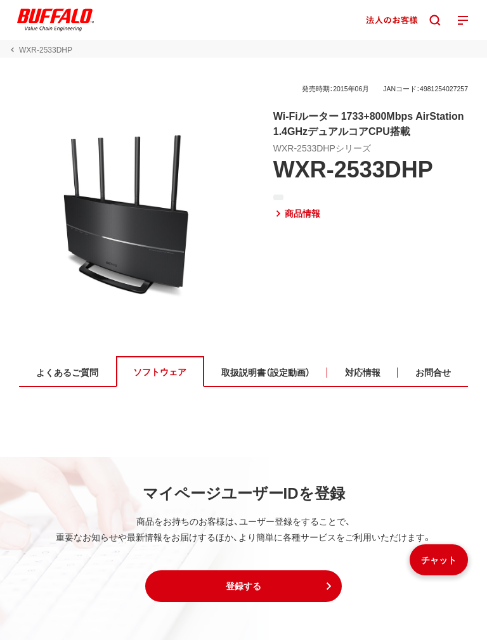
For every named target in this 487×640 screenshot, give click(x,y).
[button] (243, 586)
